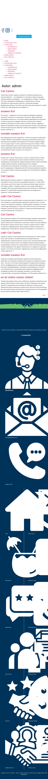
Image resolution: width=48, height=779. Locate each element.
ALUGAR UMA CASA (10, 43)
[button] (24, 59)
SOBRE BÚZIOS (9, 55)
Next (45, 295)
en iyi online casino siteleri (17, 277)
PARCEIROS (11, 51)
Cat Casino (7, 91)
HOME (6, 41)
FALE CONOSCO (9, 57)
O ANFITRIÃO (8, 45)
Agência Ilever (41, 773)
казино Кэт (8, 111)
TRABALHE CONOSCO (14, 53)
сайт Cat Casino (11, 196)
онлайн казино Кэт (13, 133)
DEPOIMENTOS (12, 47)
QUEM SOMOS (12, 49)
